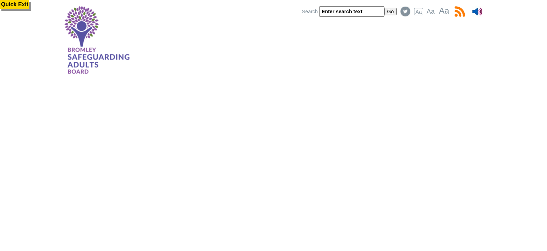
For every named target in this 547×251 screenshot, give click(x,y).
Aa (418, 12)
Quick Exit (14, 4)
